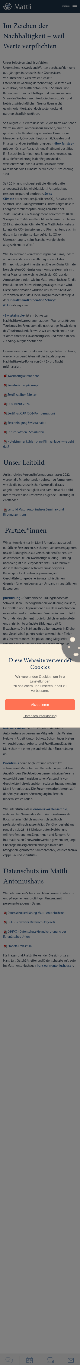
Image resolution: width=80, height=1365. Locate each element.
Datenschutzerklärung (40, 716)
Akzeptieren (40, 705)
